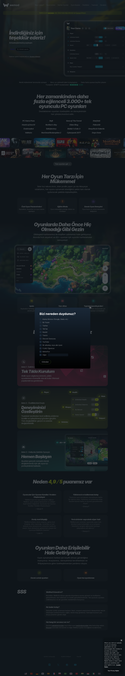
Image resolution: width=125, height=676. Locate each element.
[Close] (121, 640)
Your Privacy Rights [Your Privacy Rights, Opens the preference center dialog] (113, 670)
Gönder (45, 362)
